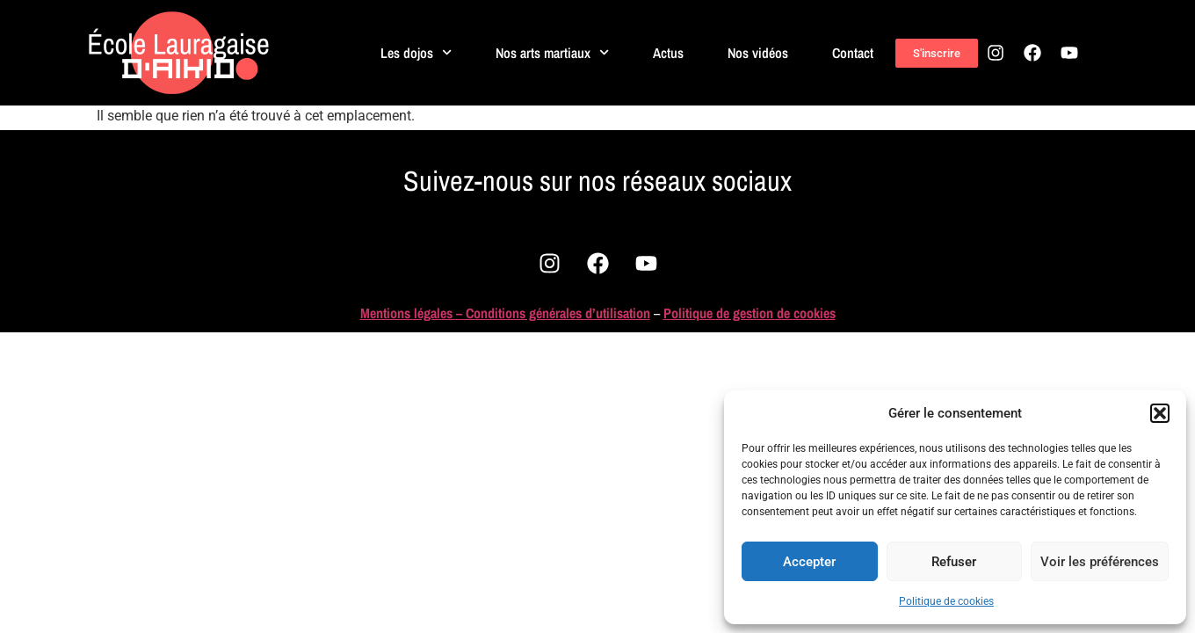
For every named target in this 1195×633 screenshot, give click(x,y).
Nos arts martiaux (552, 52)
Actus (668, 52)
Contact (852, 52)
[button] (1160, 413)
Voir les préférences (1099, 562)
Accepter (809, 562)
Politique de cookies (946, 601)
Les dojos (416, 52)
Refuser (953, 562)
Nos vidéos (758, 52)
